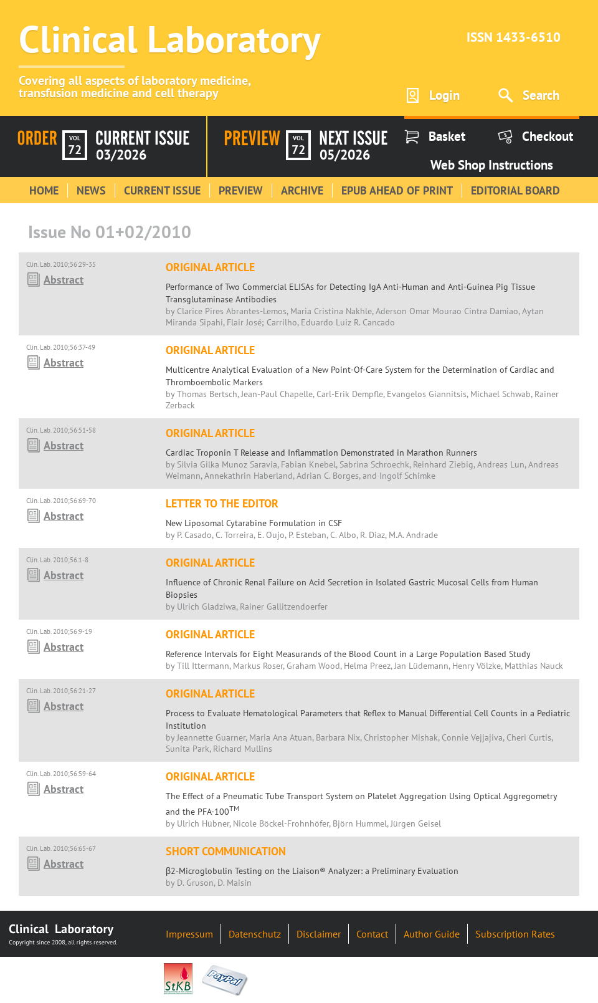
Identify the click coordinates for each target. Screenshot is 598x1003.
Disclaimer (319, 934)
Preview (241, 190)
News (91, 190)
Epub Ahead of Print (397, 190)
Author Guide (432, 934)
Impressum (189, 934)
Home (44, 190)
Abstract (63, 279)
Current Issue (162, 190)
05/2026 (345, 154)
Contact (372, 934)
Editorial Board (515, 190)
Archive (302, 190)
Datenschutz (255, 934)
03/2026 (121, 154)
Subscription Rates (515, 934)
